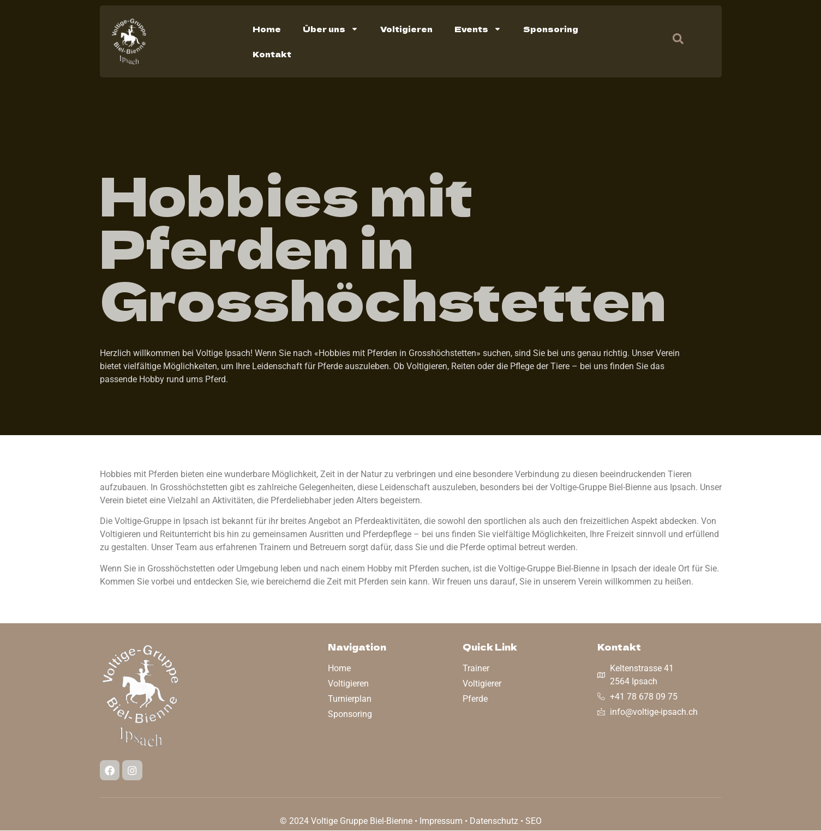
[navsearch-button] (673, 41)
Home (267, 28)
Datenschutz (494, 821)
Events (477, 29)
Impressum (441, 821)
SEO (533, 821)
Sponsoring (550, 28)
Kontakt (272, 54)
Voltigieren (406, 28)
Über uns (330, 29)
